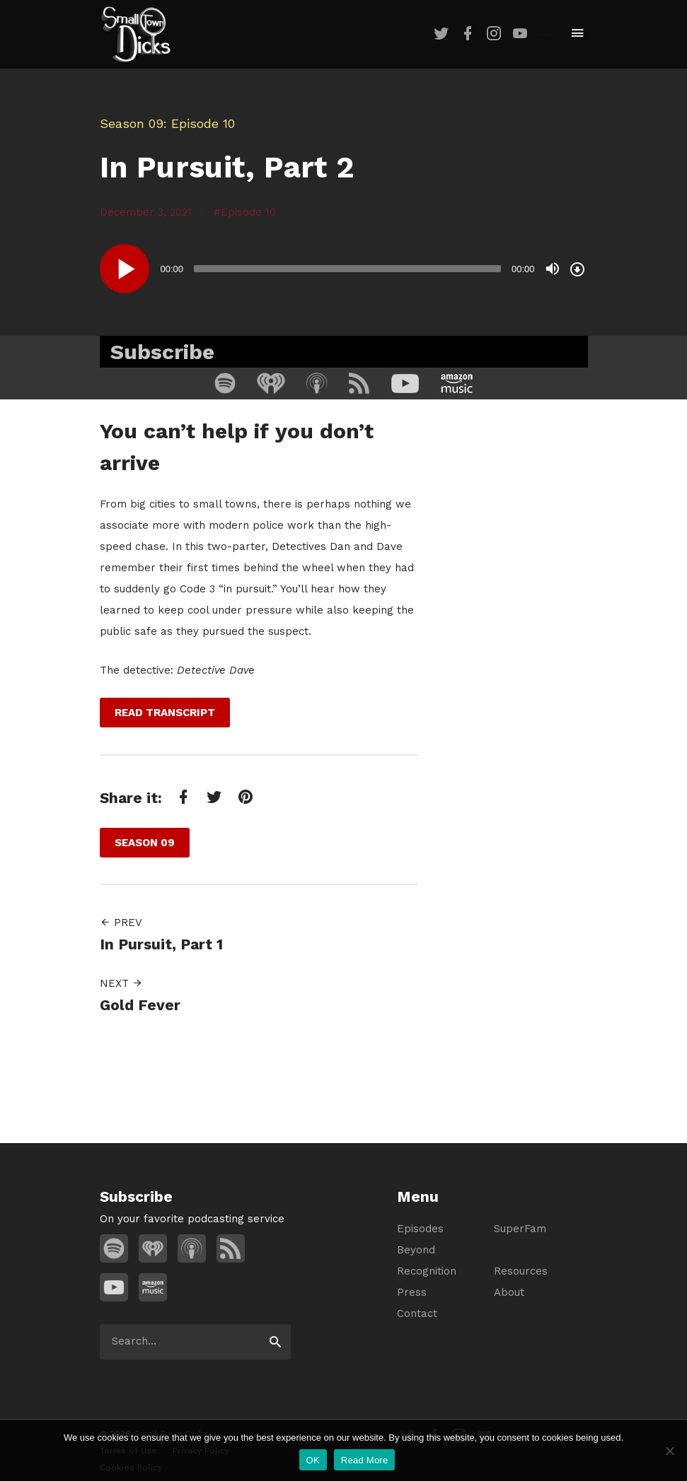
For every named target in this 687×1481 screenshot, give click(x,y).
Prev (121, 922)
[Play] (124, 268)
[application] (344, 268)
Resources (521, 1271)
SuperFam (520, 1228)
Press (412, 1292)
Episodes (420, 1228)
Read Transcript (165, 712)
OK (313, 1460)
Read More (364, 1460)
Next (121, 983)
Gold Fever (140, 1005)
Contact (417, 1313)
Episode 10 (248, 212)
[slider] (347, 268)
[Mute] (552, 268)
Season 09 (131, 123)
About (509, 1292)
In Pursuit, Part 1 (161, 944)
